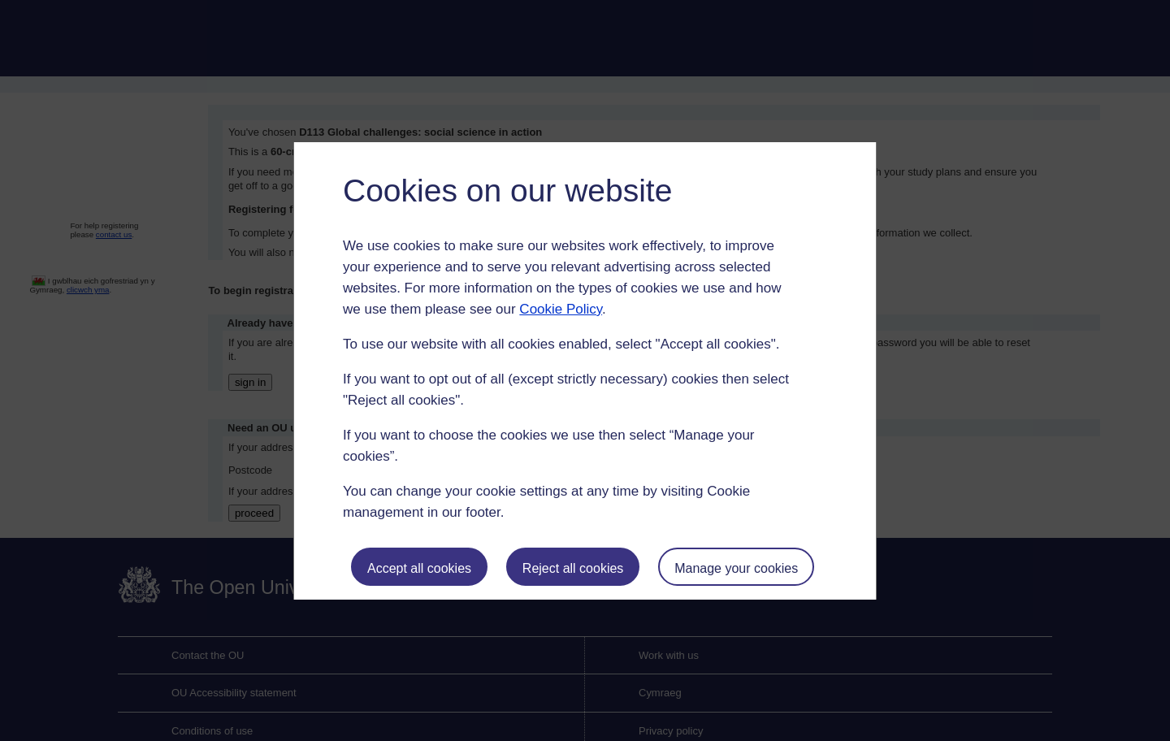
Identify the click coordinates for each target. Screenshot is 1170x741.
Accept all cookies (419, 568)
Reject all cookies (573, 568)
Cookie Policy (560, 309)
